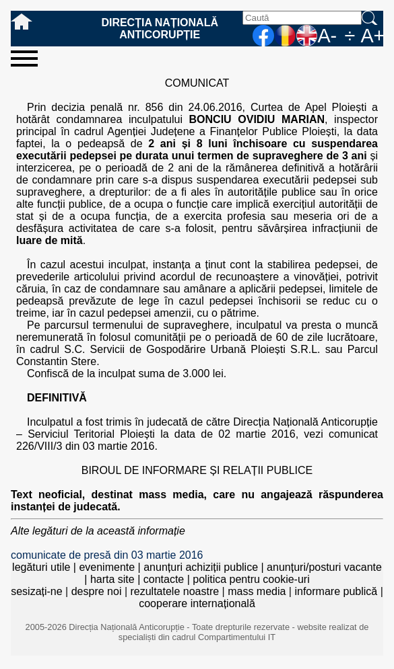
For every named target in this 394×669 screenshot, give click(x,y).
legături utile (41, 567)
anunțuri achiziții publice (200, 567)
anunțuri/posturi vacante (324, 567)
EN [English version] (306, 35)
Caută (372, 18)
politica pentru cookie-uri (251, 579)
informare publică (335, 591)
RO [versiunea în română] (285, 35)
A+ (371, 35)
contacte (163, 579)
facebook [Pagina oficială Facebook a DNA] (263, 35)
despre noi (96, 591)
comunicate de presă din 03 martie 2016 (107, 555)
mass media (257, 591)
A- (327, 35)
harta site (112, 579)
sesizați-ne (36, 591)
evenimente (107, 567)
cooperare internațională (197, 603)
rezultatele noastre (174, 591)
